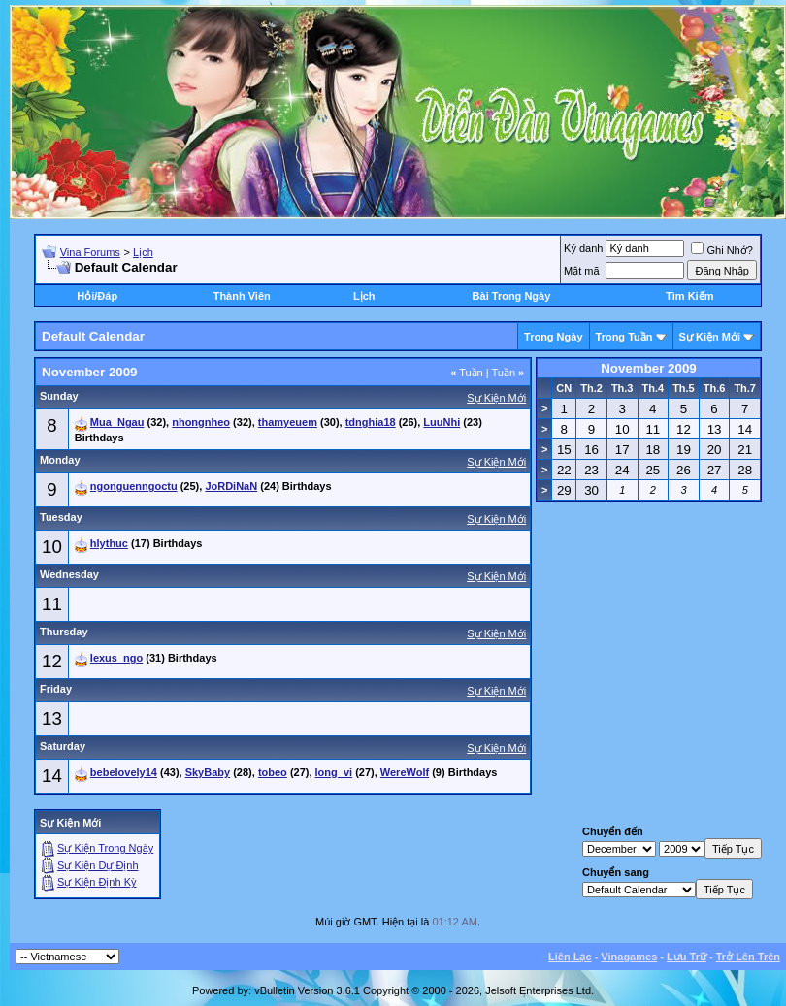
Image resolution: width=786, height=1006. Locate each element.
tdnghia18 (370, 422)
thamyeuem (287, 422)
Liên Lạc (570, 956)
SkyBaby (207, 772)
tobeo (272, 772)
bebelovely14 (123, 772)
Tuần (466, 372)
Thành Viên (242, 296)
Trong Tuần (624, 336)
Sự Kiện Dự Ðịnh (98, 865)
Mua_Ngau (117, 422)
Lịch (143, 252)
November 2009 (649, 368)
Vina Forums (90, 252)
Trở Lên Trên (748, 956)
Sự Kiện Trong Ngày (105, 848)
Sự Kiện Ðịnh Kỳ (96, 882)
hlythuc (109, 543)
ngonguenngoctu (134, 486)
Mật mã (582, 270)
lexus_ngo (116, 658)
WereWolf (404, 772)
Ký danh (583, 248)
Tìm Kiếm (689, 296)
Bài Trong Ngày (512, 296)
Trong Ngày (553, 336)
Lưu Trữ (686, 956)
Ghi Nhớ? (721, 250)
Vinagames (629, 956)
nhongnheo (201, 422)
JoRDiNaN (231, 486)
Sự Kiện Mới (709, 336)
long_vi (334, 772)
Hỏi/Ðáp (97, 296)
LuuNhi (441, 422)
